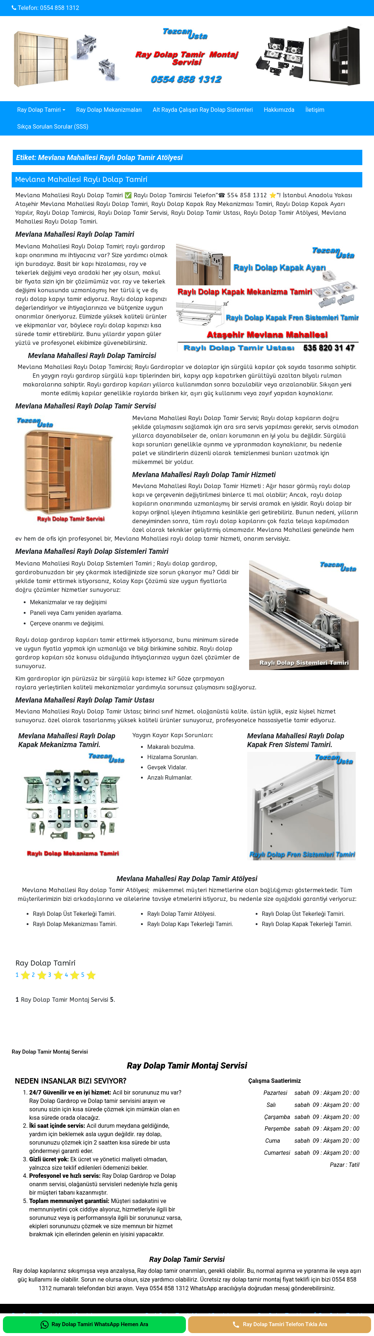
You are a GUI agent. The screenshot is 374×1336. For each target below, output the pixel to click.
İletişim (314, 109)
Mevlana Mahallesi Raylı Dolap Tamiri (81, 179)
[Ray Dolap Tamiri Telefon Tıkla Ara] (279, 1324)
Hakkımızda (279, 109)
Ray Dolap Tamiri (39, 109)
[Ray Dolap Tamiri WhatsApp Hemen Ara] (94, 1324)
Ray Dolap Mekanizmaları (109, 109)
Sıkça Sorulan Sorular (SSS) (52, 126)
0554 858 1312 (59, 7)
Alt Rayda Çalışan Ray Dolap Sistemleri (203, 109)
